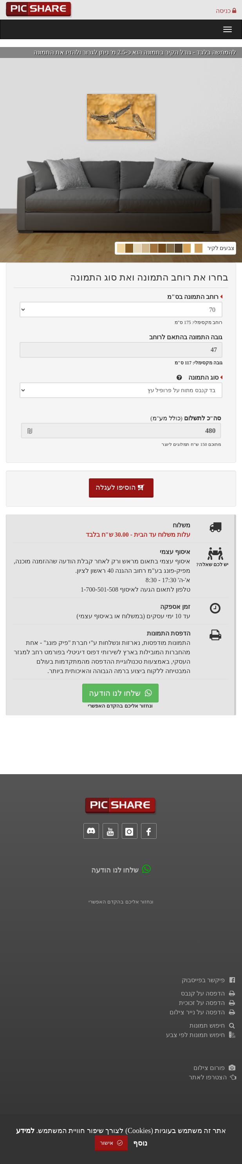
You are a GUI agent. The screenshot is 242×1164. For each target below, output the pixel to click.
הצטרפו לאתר (212, 1077)
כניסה (226, 10)
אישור (111, 1143)
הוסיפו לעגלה (121, 487)
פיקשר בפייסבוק (209, 980)
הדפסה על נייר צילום (203, 1012)
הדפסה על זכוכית (207, 1002)
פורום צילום (214, 1067)
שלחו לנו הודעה (120, 693)
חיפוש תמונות (213, 1025)
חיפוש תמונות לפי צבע (201, 1035)
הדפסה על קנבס (208, 993)
